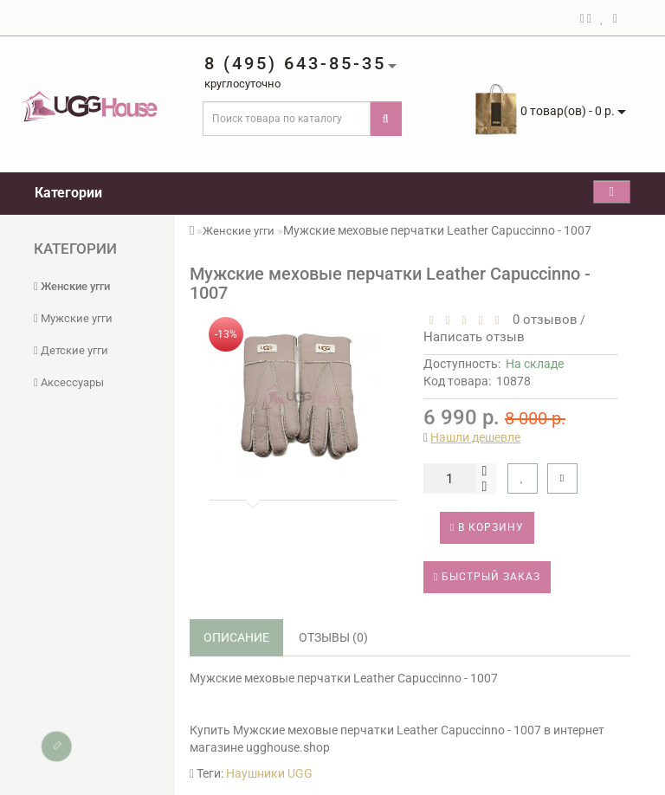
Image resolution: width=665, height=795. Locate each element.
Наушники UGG (269, 773)
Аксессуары (69, 382)
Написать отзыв (474, 337)
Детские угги (71, 350)
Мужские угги (73, 318)
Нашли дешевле (475, 437)
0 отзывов (542, 319)
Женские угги (72, 286)
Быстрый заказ (487, 577)
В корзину (487, 527)
